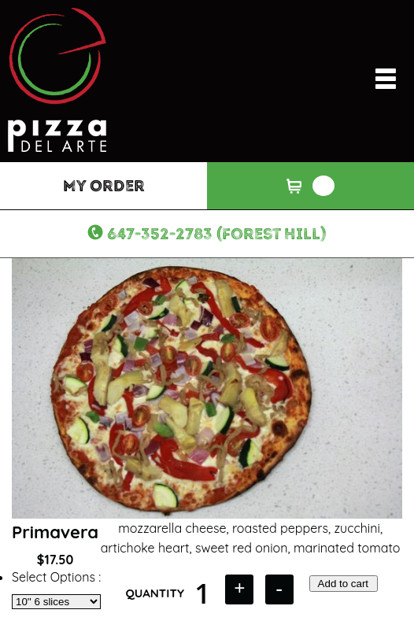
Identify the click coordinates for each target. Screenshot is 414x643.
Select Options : (56, 577)
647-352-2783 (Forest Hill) (217, 233)
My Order (104, 185)
